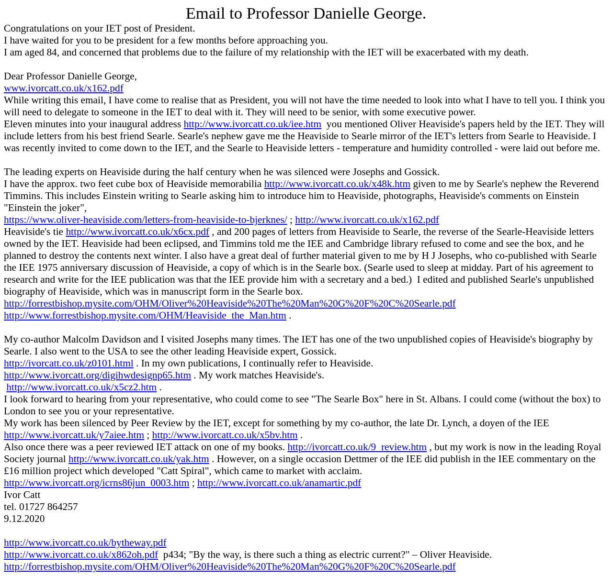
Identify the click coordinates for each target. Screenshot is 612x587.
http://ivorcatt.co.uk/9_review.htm (357, 447)
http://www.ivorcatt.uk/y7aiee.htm (74, 435)
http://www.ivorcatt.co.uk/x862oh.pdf (81, 554)
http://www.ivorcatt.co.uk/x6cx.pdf (137, 231)
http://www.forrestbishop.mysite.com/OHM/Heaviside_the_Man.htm (145, 315)
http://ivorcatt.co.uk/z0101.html (69, 363)
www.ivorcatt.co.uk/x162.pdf (64, 88)
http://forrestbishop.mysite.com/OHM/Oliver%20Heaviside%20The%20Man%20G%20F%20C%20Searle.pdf (230, 303)
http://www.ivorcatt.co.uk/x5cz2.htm (81, 387)
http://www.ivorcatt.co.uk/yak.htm (138, 459)
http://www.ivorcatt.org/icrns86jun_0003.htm (96, 482)
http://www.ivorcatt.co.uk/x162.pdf (367, 219)
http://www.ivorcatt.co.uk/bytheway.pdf (85, 542)
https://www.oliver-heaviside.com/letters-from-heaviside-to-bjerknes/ (145, 219)
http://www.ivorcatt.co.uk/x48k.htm (337, 183)
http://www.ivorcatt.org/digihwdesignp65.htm (97, 375)
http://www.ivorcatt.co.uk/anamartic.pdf (279, 482)
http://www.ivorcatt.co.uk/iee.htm (253, 124)
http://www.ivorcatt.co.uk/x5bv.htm (225, 435)
